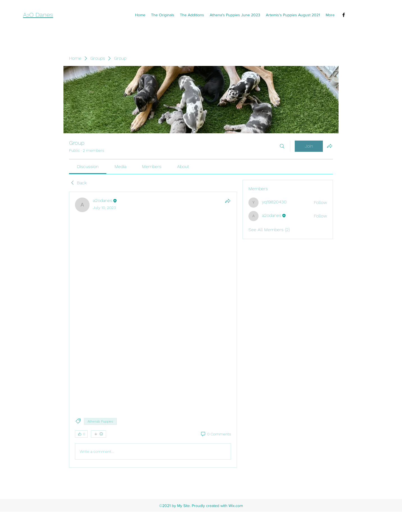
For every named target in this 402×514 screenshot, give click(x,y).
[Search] (282, 146)
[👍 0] (81, 434)
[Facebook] (343, 15)
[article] (153, 330)
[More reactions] (98, 434)
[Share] (227, 201)
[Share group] (329, 146)
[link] (88, 166)
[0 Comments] (215, 434)
